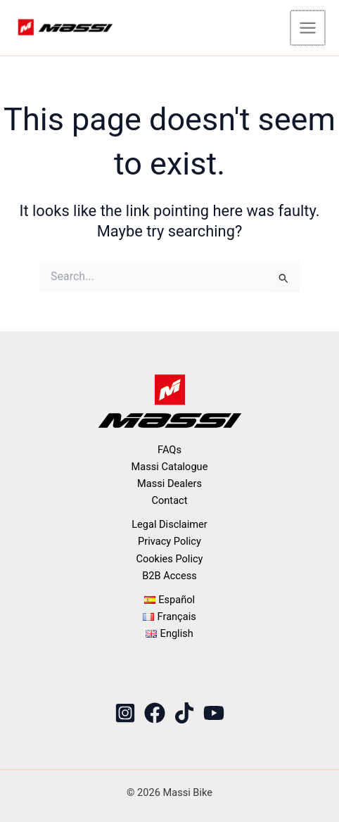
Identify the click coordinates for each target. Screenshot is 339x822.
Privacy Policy (169, 541)
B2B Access (169, 575)
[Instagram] (125, 712)
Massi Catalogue (170, 466)
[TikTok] (184, 712)
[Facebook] (154, 712)
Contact (170, 500)
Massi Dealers (169, 483)
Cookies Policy (169, 558)
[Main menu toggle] (308, 27)
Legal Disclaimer (169, 524)
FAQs (169, 449)
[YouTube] (213, 712)
